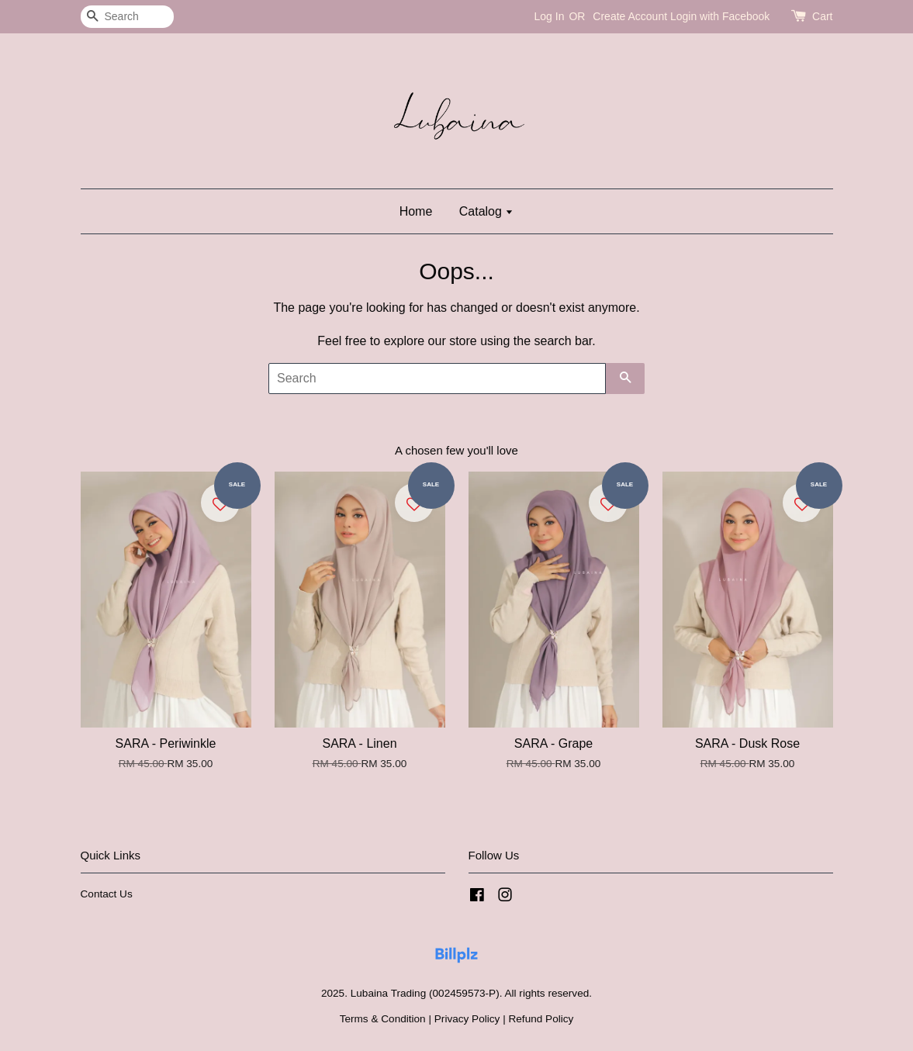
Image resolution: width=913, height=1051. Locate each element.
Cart (822, 16)
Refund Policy (540, 1019)
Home (416, 211)
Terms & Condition (383, 1019)
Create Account (630, 16)
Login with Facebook (719, 16)
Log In (549, 16)
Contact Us (107, 894)
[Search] (127, 16)
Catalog (486, 211)
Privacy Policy (467, 1019)
